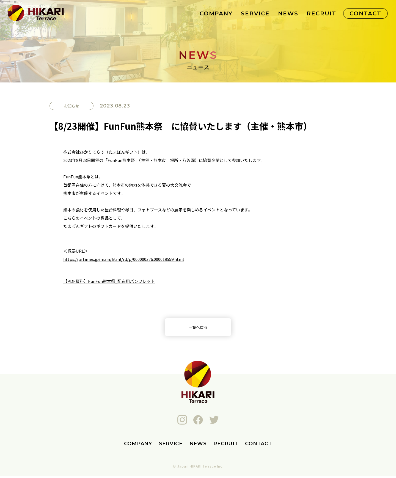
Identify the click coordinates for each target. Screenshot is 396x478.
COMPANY (216, 13)
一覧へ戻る (198, 328)
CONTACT (365, 13)
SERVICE (255, 13)
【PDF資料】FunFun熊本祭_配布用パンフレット (109, 281)
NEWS (288, 13)
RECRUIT (321, 13)
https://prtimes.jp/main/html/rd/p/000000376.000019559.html (123, 259)
